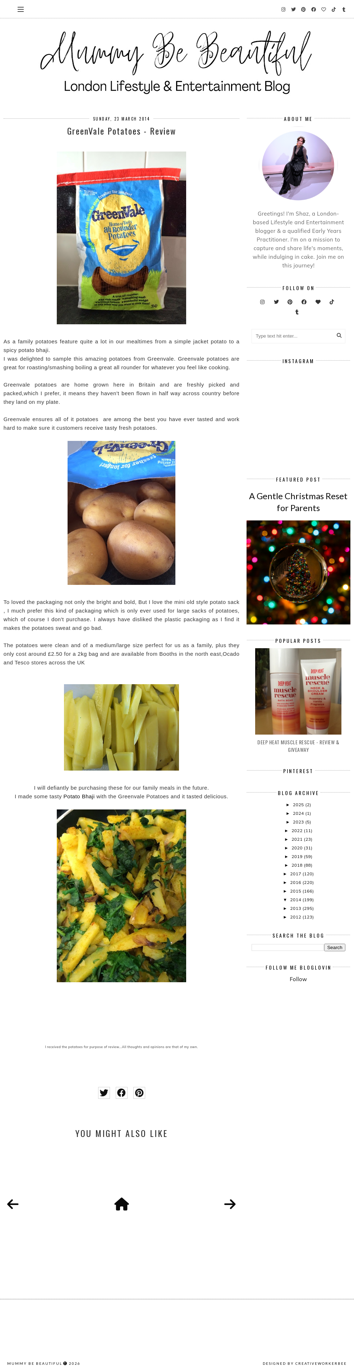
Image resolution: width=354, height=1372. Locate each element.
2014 (296, 899)
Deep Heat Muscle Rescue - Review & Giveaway (298, 745)
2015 (296, 891)
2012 (296, 917)
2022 (297, 830)
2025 (299, 804)
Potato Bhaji (79, 796)
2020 (297, 847)
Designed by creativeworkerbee (305, 1363)
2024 (299, 813)
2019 (297, 856)
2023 (299, 822)
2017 (296, 873)
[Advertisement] (303, 1042)
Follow (298, 979)
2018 (297, 865)
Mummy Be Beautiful (34, 1363)
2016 (296, 882)
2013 (296, 908)
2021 (297, 839)
